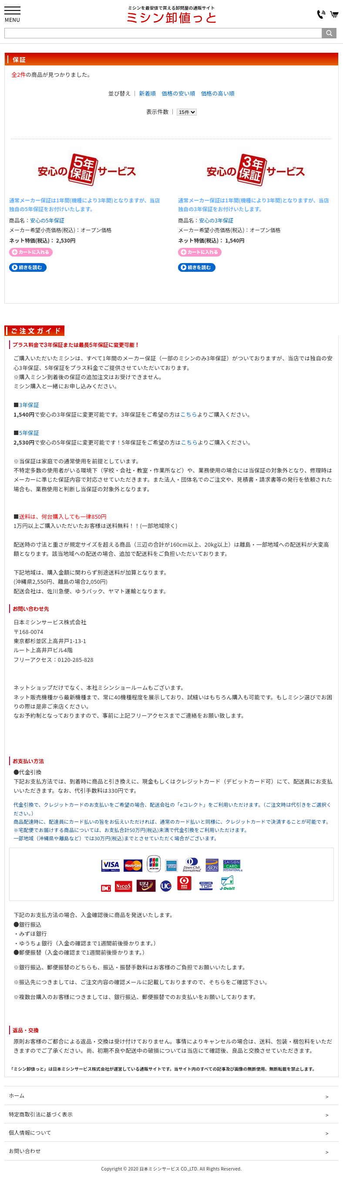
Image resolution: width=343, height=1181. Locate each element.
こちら (188, 414)
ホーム (16, 1095)
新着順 (147, 93)
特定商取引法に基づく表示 (41, 1114)
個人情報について (30, 1132)
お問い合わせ (25, 1150)
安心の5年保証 (47, 220)
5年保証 (29, 432)
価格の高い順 (218, 93)
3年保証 (29, 405)
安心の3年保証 (216, 220)
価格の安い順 (178, 93)
